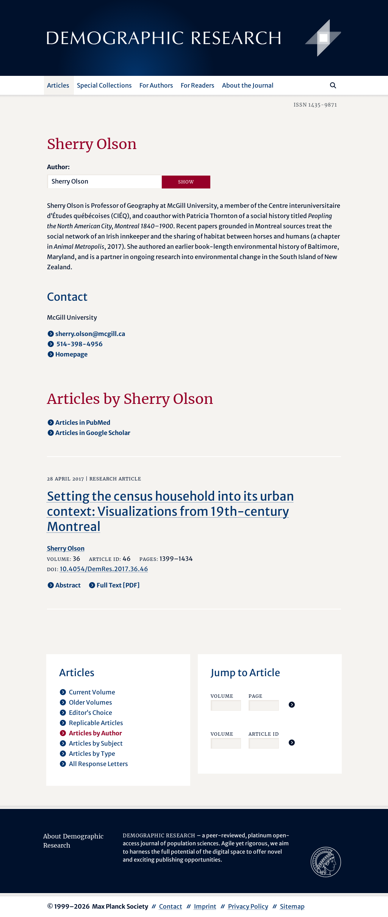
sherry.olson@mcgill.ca (90, 334)
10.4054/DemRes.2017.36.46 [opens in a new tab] (104, 569)
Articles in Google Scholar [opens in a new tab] (92, 433)
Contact (170, 906)
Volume (222, 696)
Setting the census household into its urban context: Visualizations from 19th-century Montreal (170, 511)
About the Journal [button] (248, 85)
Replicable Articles (96, 723)
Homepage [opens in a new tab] (71, 354)
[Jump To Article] (291, 705)
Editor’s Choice (90, 712)
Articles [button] (58, 85)
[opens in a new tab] (326, 861)
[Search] (333, 85)
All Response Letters (98, 764)
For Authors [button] (156, 85)
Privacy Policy (248, 906)
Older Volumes (90, 702)
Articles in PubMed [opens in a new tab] (82, 422)
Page (256, 696)
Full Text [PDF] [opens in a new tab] (118, 585)
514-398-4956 (79, 344)
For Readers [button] (197, 85)
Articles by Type (92, 753)
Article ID (264, 734)
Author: (58, 167)
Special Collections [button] (104, 85)
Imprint (205, 906)
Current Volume (92, 692)
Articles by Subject (96, 743)
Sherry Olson (65, 548)
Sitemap (292, 906)
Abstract (68, 585)
